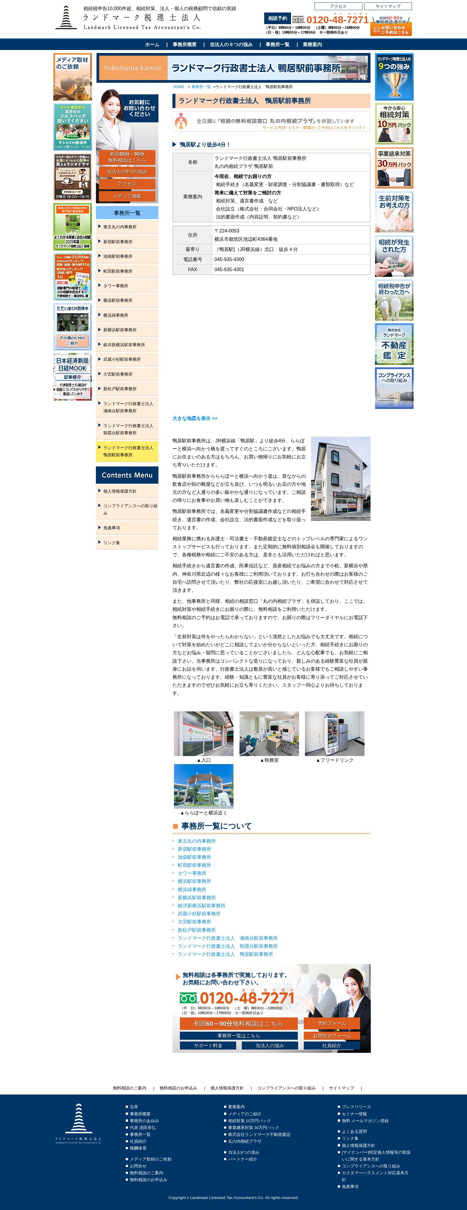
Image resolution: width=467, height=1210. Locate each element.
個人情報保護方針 (120, 491)
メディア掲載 (127, 196)
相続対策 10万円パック (249, 1121)
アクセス (338, 6)
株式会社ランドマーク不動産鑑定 (259, 1134)
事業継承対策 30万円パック (254, 1127)
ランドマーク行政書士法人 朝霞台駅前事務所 (228, 946)
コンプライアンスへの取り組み (130, 509)
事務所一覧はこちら (238, 1035)
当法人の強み (270, 1045)
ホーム (152, 44)
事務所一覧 (277, 44)
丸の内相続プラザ (244, 1141)
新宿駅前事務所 (194, 849)
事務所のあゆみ (144, 1121)
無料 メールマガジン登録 (365, 1121)
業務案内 (312, 44)
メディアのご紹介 (244, 1114)
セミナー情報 (354, 1114)
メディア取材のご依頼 (151, 1159)
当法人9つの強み (244, 1152)
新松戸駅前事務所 (197, 930)
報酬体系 (138, 1148)
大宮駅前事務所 (194, 921)
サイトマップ (388, 6)
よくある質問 (354, 1131)
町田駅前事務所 (194, 865)
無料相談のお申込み (178, 1088)
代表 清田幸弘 (143, 1127)
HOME (178, 87)
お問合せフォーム (332, 1035)
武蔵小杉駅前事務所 (199, 913)
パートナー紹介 (242, 1159)
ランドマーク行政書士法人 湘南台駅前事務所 (228, 938)
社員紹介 (331, 1045)
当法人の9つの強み (127, 171)
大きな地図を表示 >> (194, 418)
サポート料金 (208, 1045)
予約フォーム (332, 1023)
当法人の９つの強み (231, 44)
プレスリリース (356, 1107)
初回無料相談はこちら (239, 1023)
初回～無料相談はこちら (127, 157)
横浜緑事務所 (192, 889)
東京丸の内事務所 (197, 841)
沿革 (134, 1107)
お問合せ (138, 1166)
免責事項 (111, 527)
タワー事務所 (192, 873)
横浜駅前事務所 (194, 881)
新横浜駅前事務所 (197, 897)
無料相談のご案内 (129, 1088)
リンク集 (111, 542)
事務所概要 (185, 44)
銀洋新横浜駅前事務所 (201, 905)
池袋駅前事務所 (194, 857)
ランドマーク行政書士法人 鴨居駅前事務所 (225, 954)
